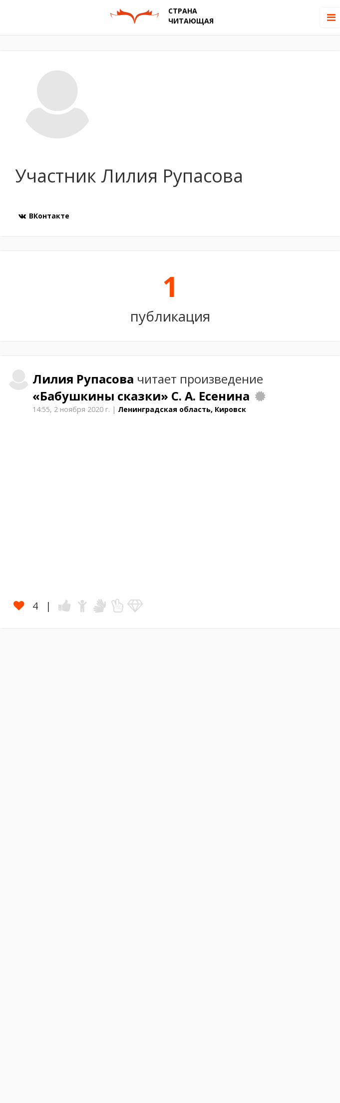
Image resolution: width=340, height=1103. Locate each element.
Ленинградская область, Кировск (182, 409)
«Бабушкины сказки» (101, 396)
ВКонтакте (43, 215)
